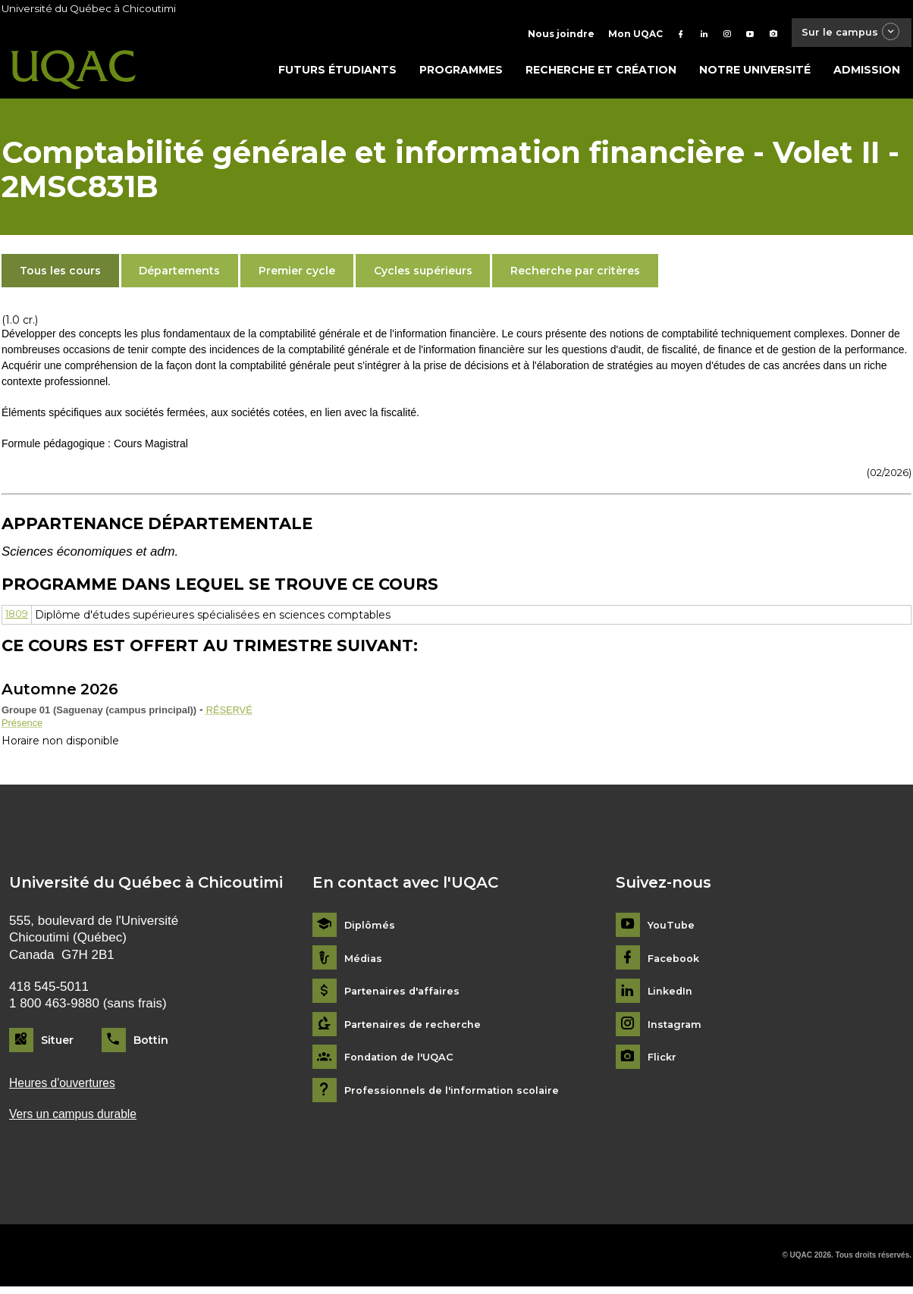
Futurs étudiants (337, 73)
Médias (364, 963)
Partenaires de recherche (416, 1029)
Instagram (676, 1029)
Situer (57, 1045)
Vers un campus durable (78, 1121)
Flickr (663, 1062)
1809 (18, 618)
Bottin (150, 1045)
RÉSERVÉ (231, 713)
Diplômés (370, 930)
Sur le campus (845, 33)
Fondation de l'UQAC (403, 1062)
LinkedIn (672, 996)
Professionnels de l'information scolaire (457, 1095)
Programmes (461, 73)
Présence (24, 727)
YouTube (672, 930)
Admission (866, 73)
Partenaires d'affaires (405, 996)
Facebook (676, 963)
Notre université (755, 73)
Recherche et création (601, 73)
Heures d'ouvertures (66, 1089)
